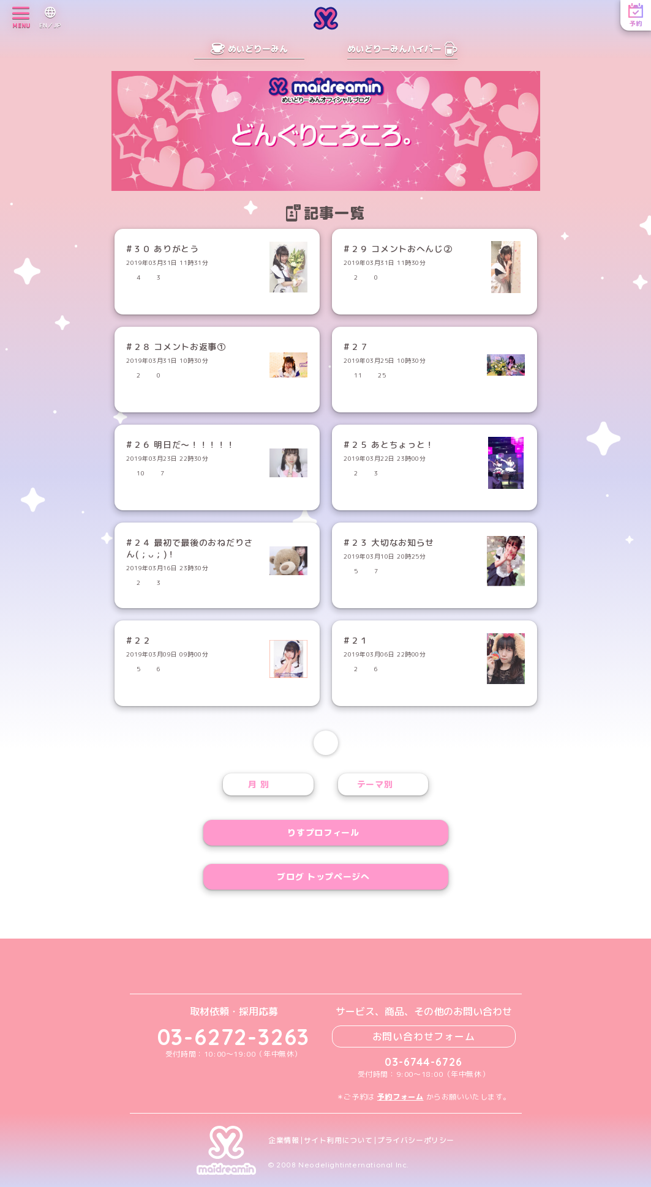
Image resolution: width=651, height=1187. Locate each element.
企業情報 (283, 1140)
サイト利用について (338, 1140)
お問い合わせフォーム (423, 1036)
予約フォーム (400, 1097)
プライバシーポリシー (415, 1140)
